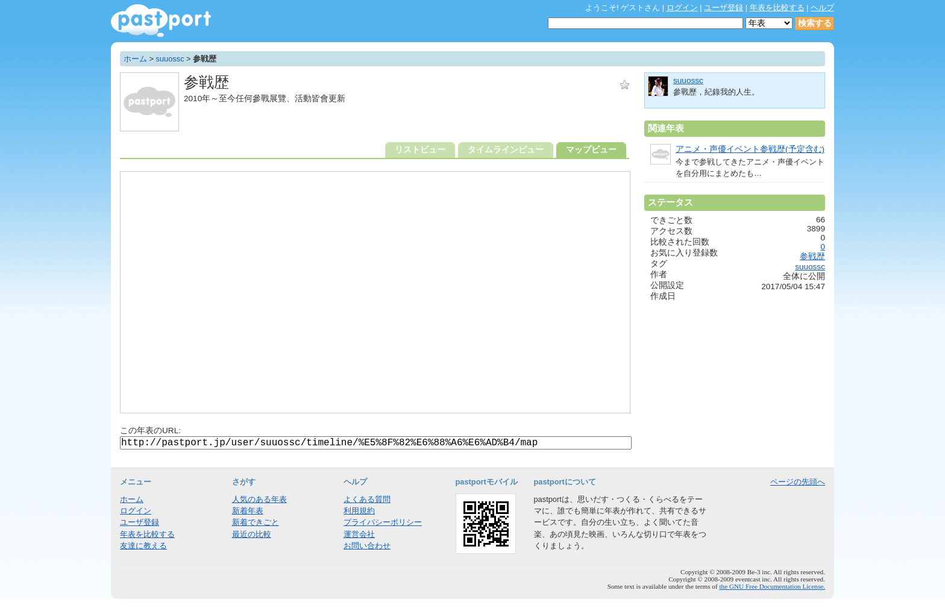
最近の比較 (251, 534)
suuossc (170, 58)
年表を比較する (777, 7)
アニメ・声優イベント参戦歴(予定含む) (750, 149)
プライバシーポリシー (383, 522)
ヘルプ (822, 7)
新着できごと (255, 522)
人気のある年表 (259, 499)
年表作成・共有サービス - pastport (161, 20)
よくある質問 (367, 499)
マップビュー (591, 149)
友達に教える (143, 545)
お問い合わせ (367, 545)
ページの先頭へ (797, 481)
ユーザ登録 (723, 7)
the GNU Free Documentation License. (772, 586)
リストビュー (420, 149)
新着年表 (247, 510)
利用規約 (359, 510)
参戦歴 (812, 256)
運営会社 (359, 534)
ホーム (135, 58)
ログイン (682, 7)
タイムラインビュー (506, 149)
